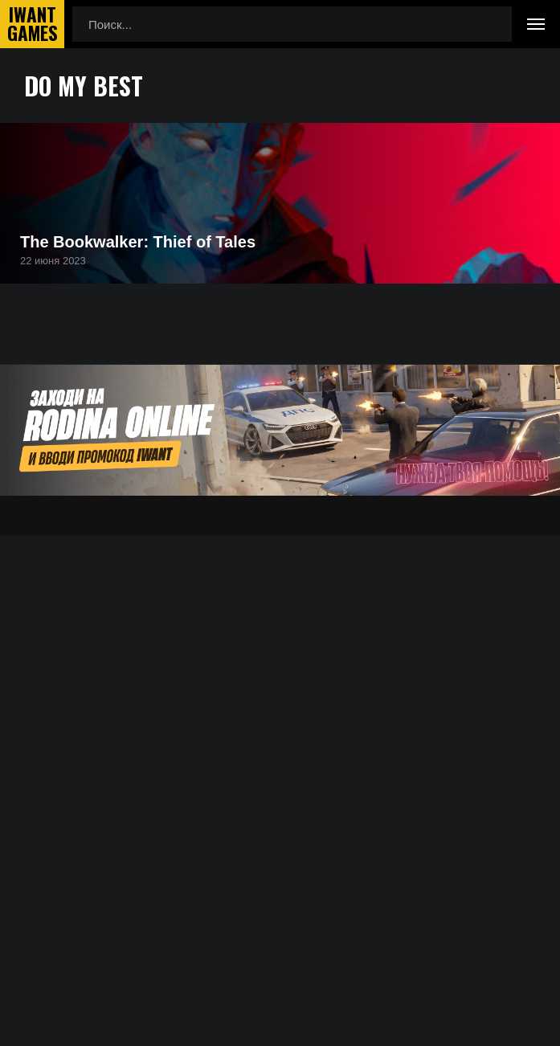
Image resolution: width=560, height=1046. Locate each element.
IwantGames (32, 24)
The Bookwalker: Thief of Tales (137, 242)
